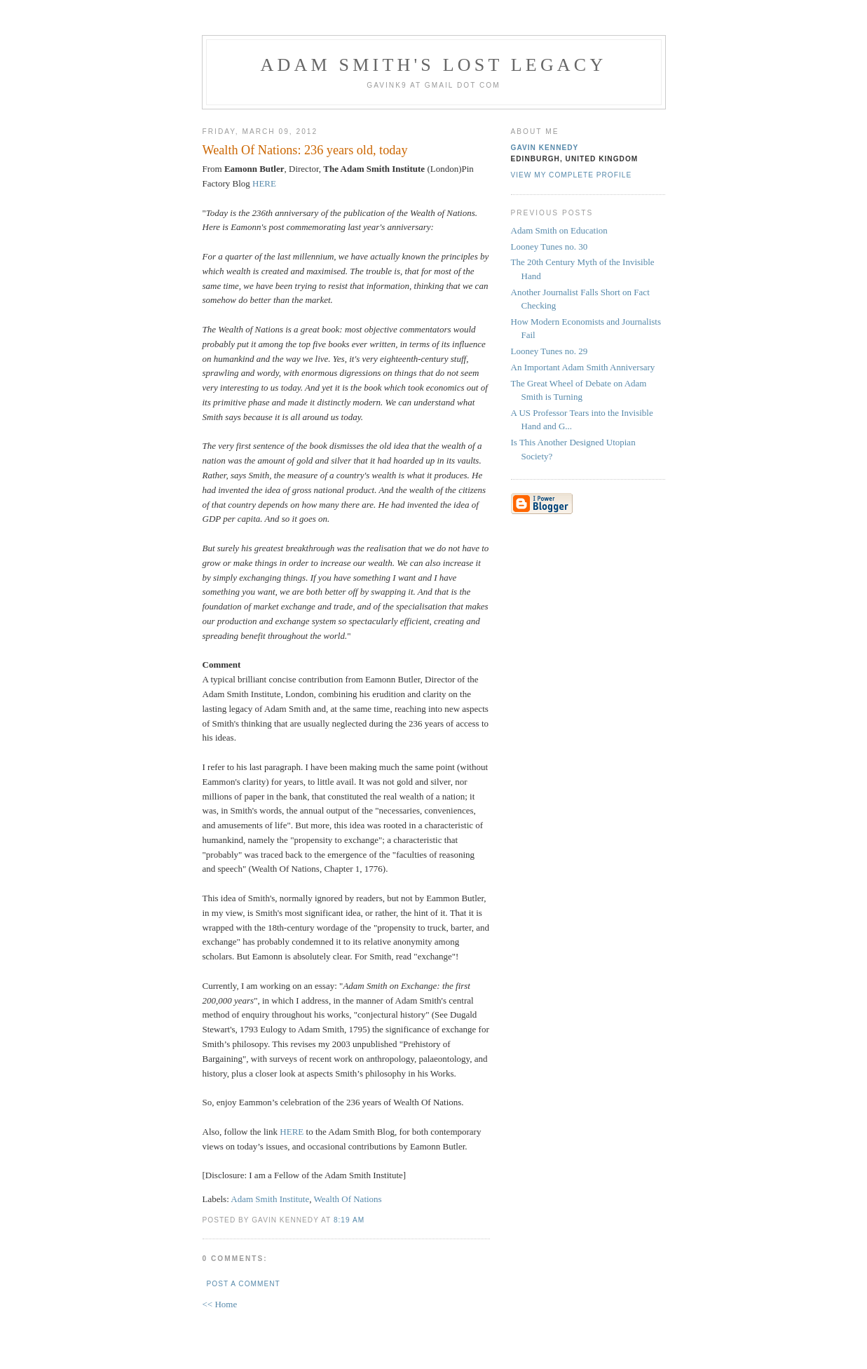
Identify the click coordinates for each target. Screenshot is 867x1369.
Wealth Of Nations (348, 1199)
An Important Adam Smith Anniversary (583, 367)
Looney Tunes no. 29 (549, 351)
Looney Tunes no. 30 (549, 246)
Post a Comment (243, 1284)
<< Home (220, 1304)
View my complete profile (571, 175)
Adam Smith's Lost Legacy (434, 65)
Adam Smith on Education (559, 230)
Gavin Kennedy (545, 147)
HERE (264, 183)
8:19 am (349, 1220)
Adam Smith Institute (270, 1199)
